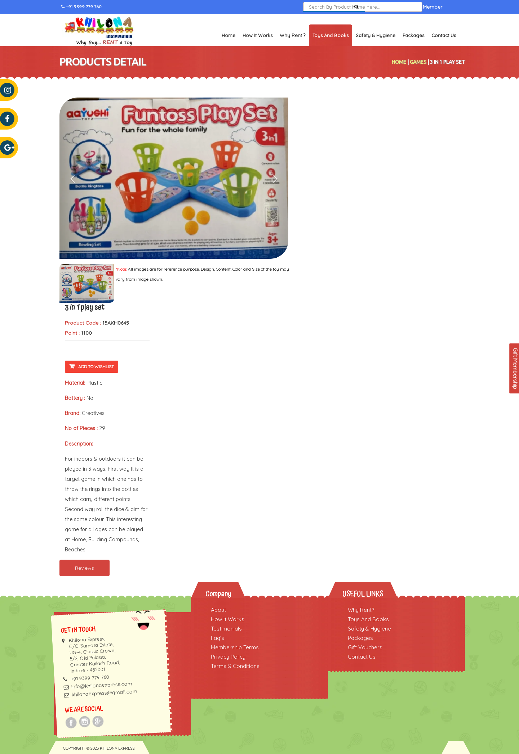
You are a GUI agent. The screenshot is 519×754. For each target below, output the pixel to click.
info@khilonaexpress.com (101, 685)
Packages (413, 35)
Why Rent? (361, 609)
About (218, 609)
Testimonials (226, 628)
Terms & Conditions (235, 666)
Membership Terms (235, 647)
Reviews (84, 568)
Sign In (381, 7)
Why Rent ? (292, 35)
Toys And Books (368, 619)
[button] (76, 178)
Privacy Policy (228, 656)
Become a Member (419, 7)
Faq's (217, 638)
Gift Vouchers (365, 647)
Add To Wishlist (91, 366)
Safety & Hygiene (375, 35)
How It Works (257, 35)
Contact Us (443, 35)
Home (228, 35)
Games (418, 62)
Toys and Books (330, 35)
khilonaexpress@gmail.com (104, 693)
